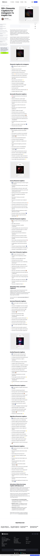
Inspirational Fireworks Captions (3, 28)
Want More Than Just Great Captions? (4, 35)
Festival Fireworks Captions (3, 39)
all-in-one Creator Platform (23, 297)
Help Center (27, 543)
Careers (27, 539)
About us (27, 538)
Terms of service (16, 538)
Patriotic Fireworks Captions (4, 31)
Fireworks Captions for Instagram (3, 24)
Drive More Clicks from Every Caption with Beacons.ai (4, 45)
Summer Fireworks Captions (4, 37)
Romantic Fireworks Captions (2, 26)
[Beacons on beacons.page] (37, 534)
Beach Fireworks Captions (3, 43)
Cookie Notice (16, 540)
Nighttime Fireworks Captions (2, 41)
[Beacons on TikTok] (32, 534)
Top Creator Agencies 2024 (6, 539)
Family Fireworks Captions (3, 38)
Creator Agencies (4, 540)
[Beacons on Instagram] (34, 534)
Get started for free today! (23, 513)
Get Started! (4, 52)
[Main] (4, 2)
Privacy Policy (16, 539)
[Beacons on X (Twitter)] (36, 534)
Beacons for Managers (5, 538)
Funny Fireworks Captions (3, 30)
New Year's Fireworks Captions (3, 33)
